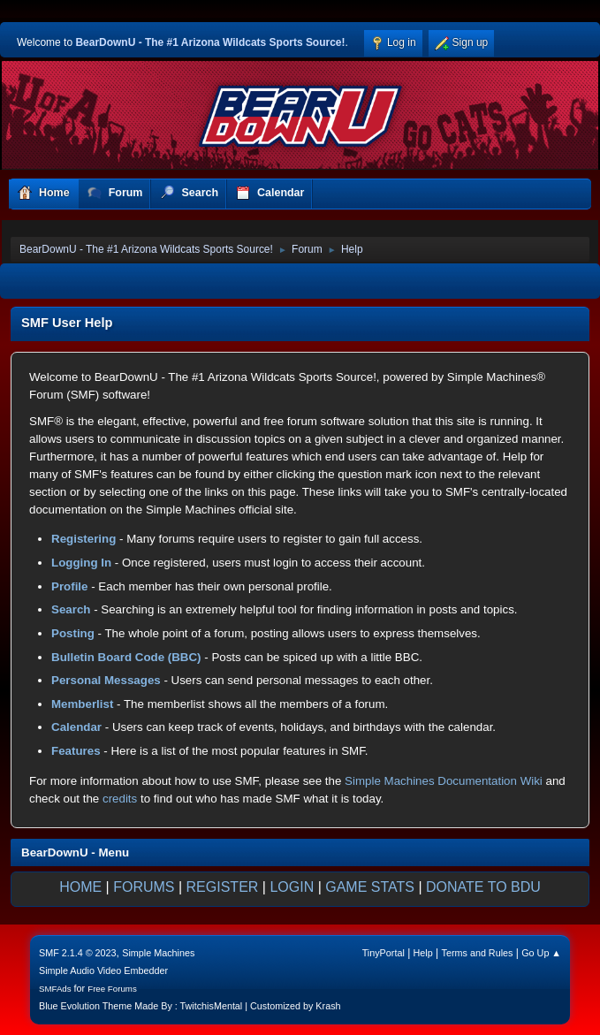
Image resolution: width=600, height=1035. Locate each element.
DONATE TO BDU (483, 886)
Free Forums (112, 988)
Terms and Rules (477, 952)
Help (423, 952)
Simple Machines (158, 952)
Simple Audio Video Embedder (103, 970)
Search (70, 609)
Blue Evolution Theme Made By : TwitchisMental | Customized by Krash (190, 1006)
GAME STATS (369, 886)
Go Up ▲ (541, 952)
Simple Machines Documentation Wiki (444, 781)
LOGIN (292, 886)
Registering (83, 538)
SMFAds (55, 988)
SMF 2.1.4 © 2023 (78, 952)
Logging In (81, 562)
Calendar (76, 727)
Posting (73, 633)
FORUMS (143, 886)
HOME (80, 886)
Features (76, 750)
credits (120, 798)
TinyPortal (383, 952)
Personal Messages (106, 680)
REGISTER (222, 886)
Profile (69, 586)
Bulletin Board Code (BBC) (126, 657)
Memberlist (82, 704)
